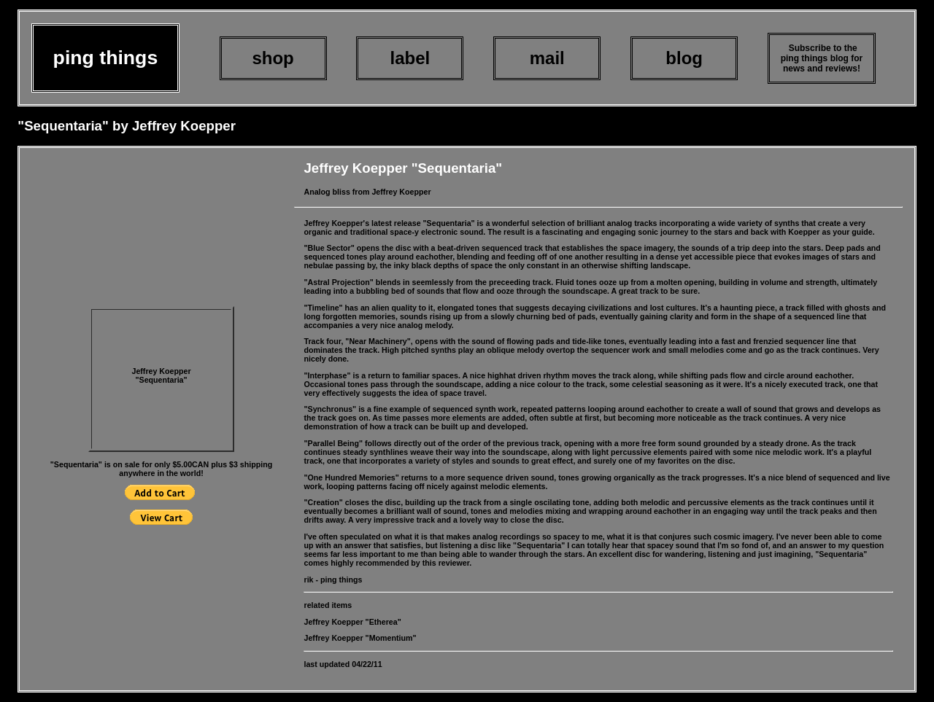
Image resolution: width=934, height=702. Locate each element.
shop (272, 58)
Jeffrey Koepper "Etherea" (352, 621)
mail (547, 58)
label (410, 58)
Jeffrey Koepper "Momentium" (360, 637)
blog (684, 58)
